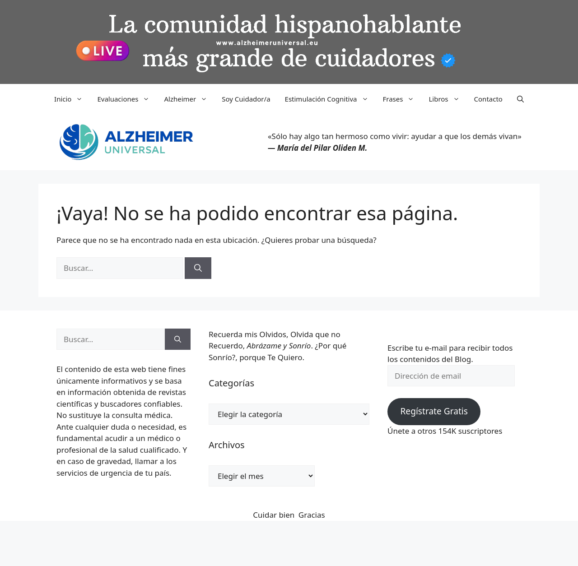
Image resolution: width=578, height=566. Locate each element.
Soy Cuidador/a (246, 98)
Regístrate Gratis (433, 411)
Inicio (72, 99)
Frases (402, 99)
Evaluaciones (127, 99)
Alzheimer (189, 99)
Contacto (488, 98)
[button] (520, 99)
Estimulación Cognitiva (330, 99)
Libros (447, 99)
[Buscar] (198, 268)
